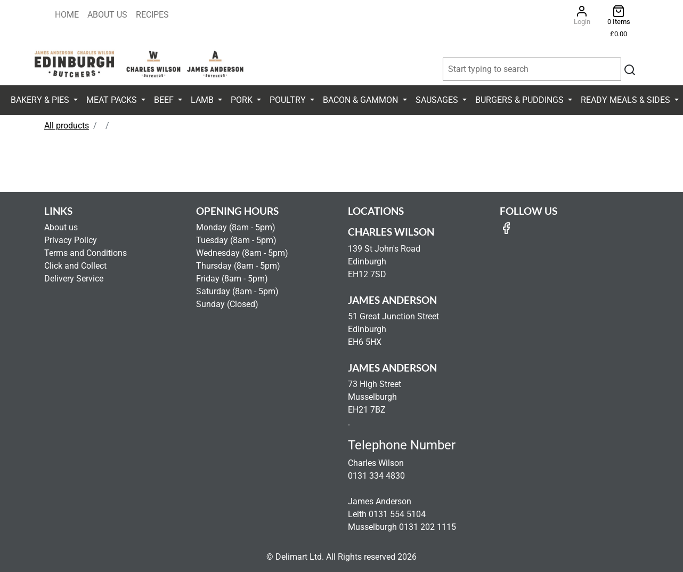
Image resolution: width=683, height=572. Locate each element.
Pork (243, 100)
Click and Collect (75, 266)
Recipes (152, 15)
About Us (107, 15)
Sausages (438, 100)
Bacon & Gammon (361, 100)
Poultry (289, 100)
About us (61, 227)
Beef (165, 100)
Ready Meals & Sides (626, 100)
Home (67, 15)
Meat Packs (112, 100)
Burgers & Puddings (520, 100)
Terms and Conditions (85, 253)
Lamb (203, 100)
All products (66, 125)
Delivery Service (73, 278)
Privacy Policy (70, 240)
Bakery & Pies (41, 100)
